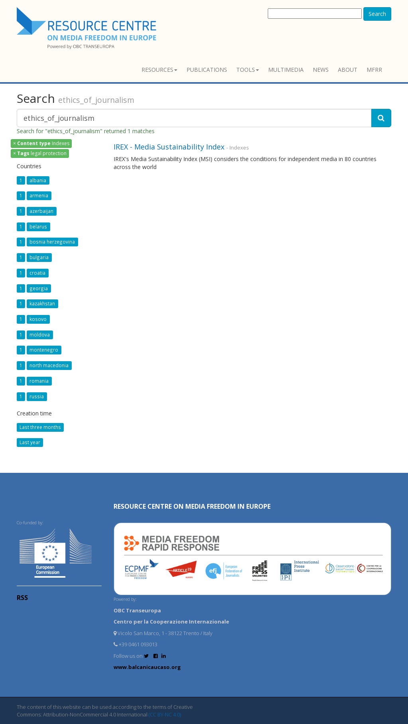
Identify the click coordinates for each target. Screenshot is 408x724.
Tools (247, 69)
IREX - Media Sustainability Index (169, 146)
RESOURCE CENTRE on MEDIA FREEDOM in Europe (192, 506)
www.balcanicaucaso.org (147, 667)
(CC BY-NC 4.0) (165, 714)
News (321, 69)
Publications (206, 69)
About (347, 69)
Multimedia (286, 69)
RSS (22, 597)
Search (377, 14)
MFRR (374, 69)
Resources (159, 69)
